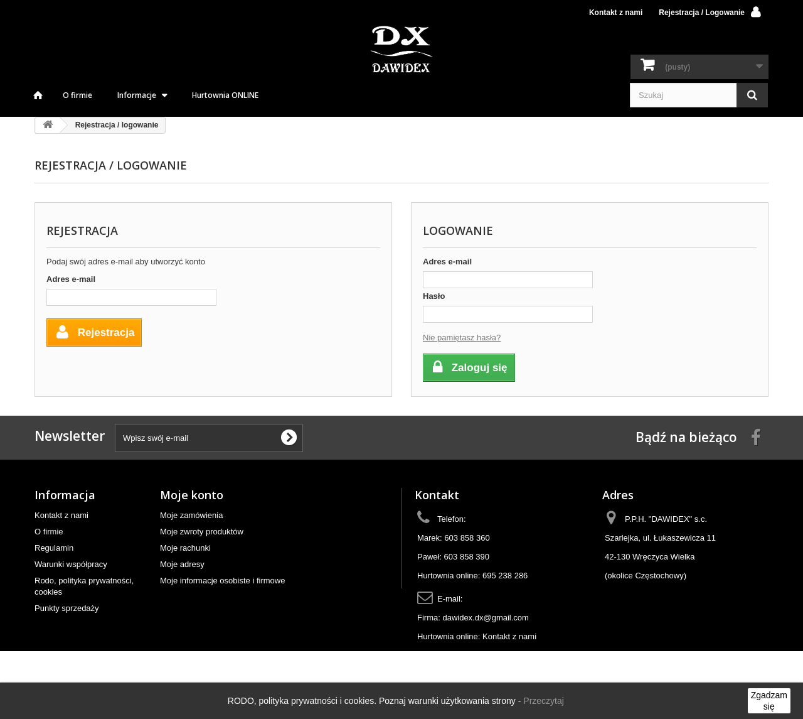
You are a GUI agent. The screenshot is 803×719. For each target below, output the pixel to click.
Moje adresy (182, 564)
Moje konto (191, 494)
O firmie (77, 95)
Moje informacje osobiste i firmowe (222, 580)
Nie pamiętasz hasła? (462, 337)
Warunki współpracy (71, 564)
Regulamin (54, 548)
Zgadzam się (769, 700)
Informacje (136, 95)
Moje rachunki (185, 548)
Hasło (434, 296)
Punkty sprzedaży (67, 608)
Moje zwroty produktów (201, 531)
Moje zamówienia (191, 515)
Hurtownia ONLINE (225, 95)
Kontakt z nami (615, 12)
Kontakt (437, 494)
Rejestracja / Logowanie (702, 12)
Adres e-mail (70, 279)
